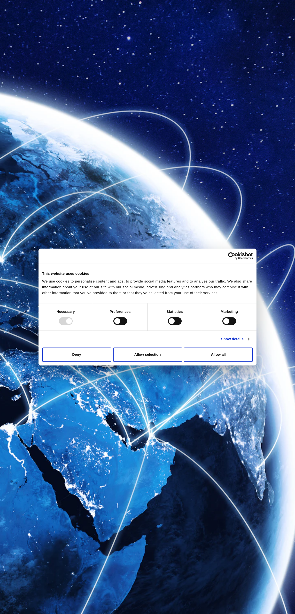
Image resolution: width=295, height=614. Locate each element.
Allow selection (147, 354)
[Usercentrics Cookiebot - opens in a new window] (231, 255)
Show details (232, 339)
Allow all (218, 354)
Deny (76, 354)
